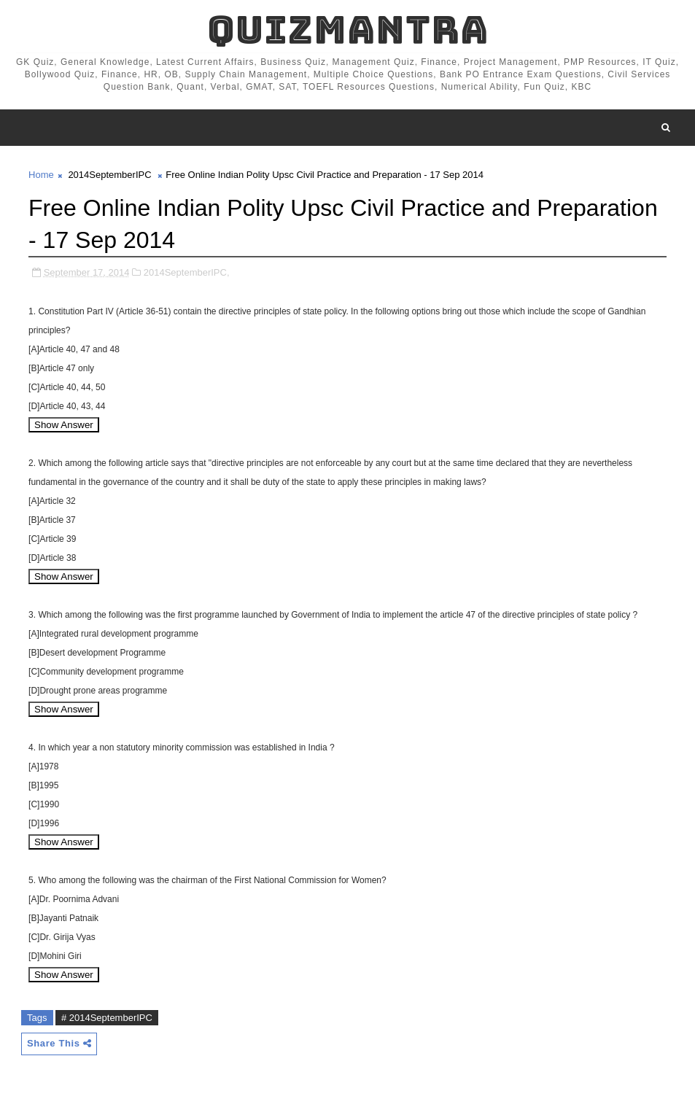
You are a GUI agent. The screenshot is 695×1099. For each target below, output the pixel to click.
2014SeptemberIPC (109, 174)
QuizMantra (348, 29)
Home (41, 174)
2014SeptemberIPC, (187, 272)
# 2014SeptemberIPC (106, 1017)
